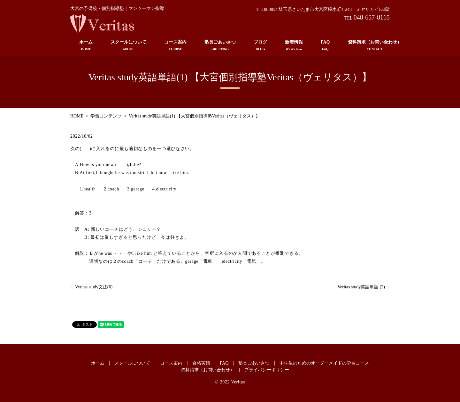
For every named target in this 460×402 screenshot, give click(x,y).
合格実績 (201, 363)
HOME (76, 116)
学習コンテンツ (106, 116)
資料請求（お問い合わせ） (375, 46)
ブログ (260, 46)
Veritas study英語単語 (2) (361, 287)
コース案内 (175, 46)
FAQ (325, 46)
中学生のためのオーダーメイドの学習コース (324, 363)
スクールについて (128, 46)
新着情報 (294, 46)
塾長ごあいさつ (220, 46)
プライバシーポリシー (266, 369)
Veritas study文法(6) (93, 287)
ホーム (86, 46)
